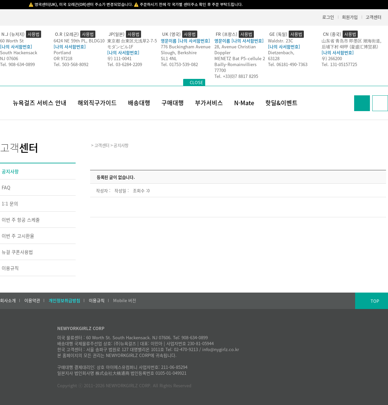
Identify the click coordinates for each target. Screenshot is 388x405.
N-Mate (244, 102)
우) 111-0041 (119, 58)
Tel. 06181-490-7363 (287, 64)
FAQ (6, 187)
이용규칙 (10, 268)
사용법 (33, 34)
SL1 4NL (169, 58)
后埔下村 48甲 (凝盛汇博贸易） (351, 46)
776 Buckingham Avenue (185, 46)
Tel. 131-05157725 (339, 64)
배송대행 (139, 102)
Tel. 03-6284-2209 (124, 64)
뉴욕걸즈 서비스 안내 (39, 102)
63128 (273, 58)
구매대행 (172, 102)
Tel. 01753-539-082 (179, 64)
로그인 (328, 17)
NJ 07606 (9, 58)
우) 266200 (332, 58)
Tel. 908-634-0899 (17, 64)
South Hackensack (18, 52)
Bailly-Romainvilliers (235, 64)
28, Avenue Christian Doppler (235, 49)
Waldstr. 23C (280, 40)
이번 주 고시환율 (18, 235)
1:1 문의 (10, 203)
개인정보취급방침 (64, 300)
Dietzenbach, (281, 52)
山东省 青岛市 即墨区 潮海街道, (351, 40)
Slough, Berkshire (179, 52)
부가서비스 (209, 102)
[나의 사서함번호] (16, 46)
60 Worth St (12, 40)
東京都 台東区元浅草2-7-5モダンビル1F (132, 43)
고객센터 (373, 17)
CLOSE (196, 82)
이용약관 (32, 300)
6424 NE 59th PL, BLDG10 (79, 40)
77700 (220, 70)
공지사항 (10, 171)
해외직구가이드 (97, 102)
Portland (62, 52)
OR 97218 (63, 58)
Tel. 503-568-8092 (71, 64)
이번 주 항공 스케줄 (21, 219)
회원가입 (350, 17)
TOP (375, 301)
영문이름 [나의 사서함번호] (185, 40)
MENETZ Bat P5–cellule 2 (239, 58)
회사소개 (8, 300)
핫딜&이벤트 (281, 102)
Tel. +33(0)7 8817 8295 (236, 76)
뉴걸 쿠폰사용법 (17, 252)
